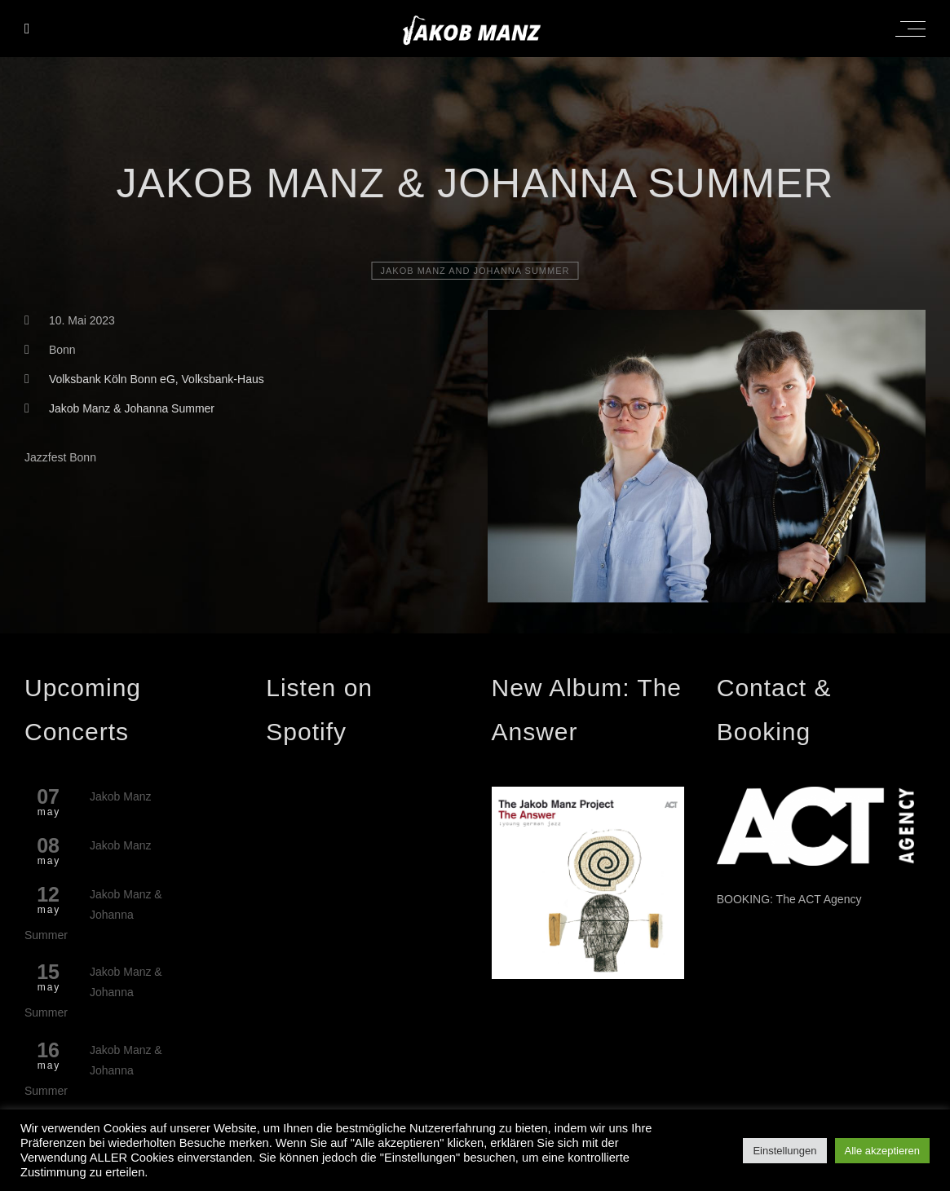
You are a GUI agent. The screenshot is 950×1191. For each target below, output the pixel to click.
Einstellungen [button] (784, 1151)
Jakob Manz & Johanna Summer (131, 408)
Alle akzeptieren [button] (883, 1151)
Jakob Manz (120, 796)
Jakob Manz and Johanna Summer (475, 271)
